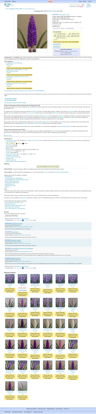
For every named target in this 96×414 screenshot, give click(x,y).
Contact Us (66, 409)
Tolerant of (8, 149)
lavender (27, 107)
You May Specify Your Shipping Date (14, 178)
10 (22, 220)
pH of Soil (8, 151)
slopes (11, 113)
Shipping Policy (50, 409)
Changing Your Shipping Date (12, 182)
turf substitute (61, 117)
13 (29, 220)
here (17, 59)
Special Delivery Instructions (12, 181)
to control (45, 172)
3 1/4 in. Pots (51, 11)
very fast (48, 116)
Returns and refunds (32, 409)
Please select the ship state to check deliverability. (66, 41)
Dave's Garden (73, 51)
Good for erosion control (12, 157)
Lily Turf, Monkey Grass (30, 8)
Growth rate (9, 145)
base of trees (71, 111)
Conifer (18, 154)
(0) (89, 1)
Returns (7, 187)
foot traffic (71, 117)
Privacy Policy (59, 409)
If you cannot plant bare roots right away (15, 208)
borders (26, 117)
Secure (62, 52)
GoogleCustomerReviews (89, 5)
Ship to (51, 1)
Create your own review (11, 215)
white (36, 107)
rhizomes (61, 116)
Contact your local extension (35, 140)
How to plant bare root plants (12, 207)
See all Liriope (7, 135)
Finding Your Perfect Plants (16, 8)
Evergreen (8, 158)
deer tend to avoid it (37, 123)
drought (43, 122)
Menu (85, 1)
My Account (7, 412)
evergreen (34, 111)
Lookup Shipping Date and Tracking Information (16, 179)
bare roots (54, 131)
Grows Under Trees (10, 154)
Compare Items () (38, 412)
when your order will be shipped (60, 172)
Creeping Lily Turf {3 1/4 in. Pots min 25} (21, 243)
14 (31, 220)
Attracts (8, 152)
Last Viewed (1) (28, 412)
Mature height (9, 146)
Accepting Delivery (9, 184)
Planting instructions (10, 204)
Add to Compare (56, 46)
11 (25, 220)
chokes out (55, 113)
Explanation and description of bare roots (15, 205)
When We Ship (8, 176)
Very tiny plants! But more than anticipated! (22, 248)
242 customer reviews (61, 14)
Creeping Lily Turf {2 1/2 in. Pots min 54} (21, 235)
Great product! (15, 232)
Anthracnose (23, 197)
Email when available (22, 290)
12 (27, 220)
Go (83, 4)
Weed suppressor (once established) (15, 161)
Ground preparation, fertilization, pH (14, 202)
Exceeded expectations (17, 223)
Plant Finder (8, 1)
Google (66, 51)
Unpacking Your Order (10, 185)
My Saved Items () (17, 412)
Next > (34, 220)
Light (7, 143)
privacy (70, 54)
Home (80, 1)
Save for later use (56, 44)
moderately (41, 116)
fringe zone (62, 140)
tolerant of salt (25, 123)
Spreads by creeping (11, 155)
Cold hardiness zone (11, 140)
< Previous (7, 220)
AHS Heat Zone (9, 142)
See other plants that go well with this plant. (15, 102)
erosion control (31, 113)
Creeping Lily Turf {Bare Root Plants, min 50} (22, 226)
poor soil (48, 122)
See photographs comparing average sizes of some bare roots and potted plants (24, 90)
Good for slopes (10, 160)
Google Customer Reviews (22, 218)
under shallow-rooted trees (66, 126)
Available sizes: (56, 26)
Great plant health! (16, 240)
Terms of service (42, 409)
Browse (14, 1)
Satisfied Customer (16, 258)
